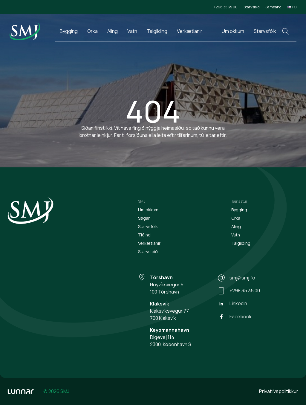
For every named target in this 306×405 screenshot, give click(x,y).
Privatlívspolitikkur (278, 391)
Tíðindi (145, 235)
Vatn (132, 31)
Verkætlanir (189, 31)
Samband (273, 7)
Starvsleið (251, 7)
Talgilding (157, 31)
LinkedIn (232, 303)
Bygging (69, 31)
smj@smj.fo (236, 278)
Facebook (235, 316)
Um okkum (233, 31)
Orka (92, 31)
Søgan (144, 218)
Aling (112, 31)
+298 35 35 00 (226, 7)
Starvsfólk (265, 31)
